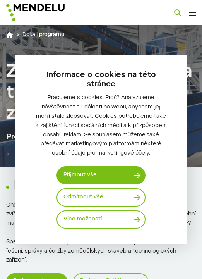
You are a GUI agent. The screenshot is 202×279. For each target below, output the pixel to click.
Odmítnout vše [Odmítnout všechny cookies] (83, 197)
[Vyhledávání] (177, 12)
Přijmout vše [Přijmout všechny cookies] (80, 175)
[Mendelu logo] (45, 12)
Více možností (82, 219)
